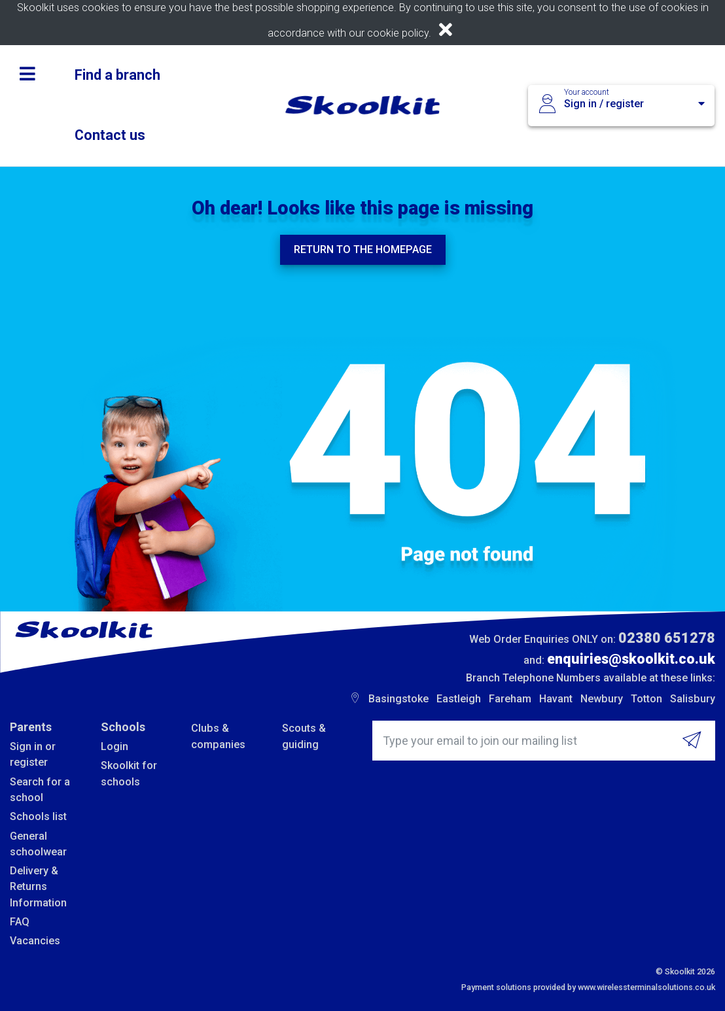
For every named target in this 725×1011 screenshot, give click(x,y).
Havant (556, 699)
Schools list (38, 816)
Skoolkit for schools (129, 773)
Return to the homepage (363, 249)
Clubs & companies (218, 736)
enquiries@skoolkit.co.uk (631, 659)
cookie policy (398, 33)
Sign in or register (33, 754)
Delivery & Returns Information (38, 887)
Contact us (110, 135)
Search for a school (40, 790)
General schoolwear (38, 844)
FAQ (19, 922)
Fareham (510, 699)
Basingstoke (398, 699)
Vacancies (35, 940)
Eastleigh (458, 699)
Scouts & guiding (304, 736)
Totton (646, 699)
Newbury (601, 699)
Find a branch (117, 75)
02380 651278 (666, 638)
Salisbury (692, 699)
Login (114, 746)
